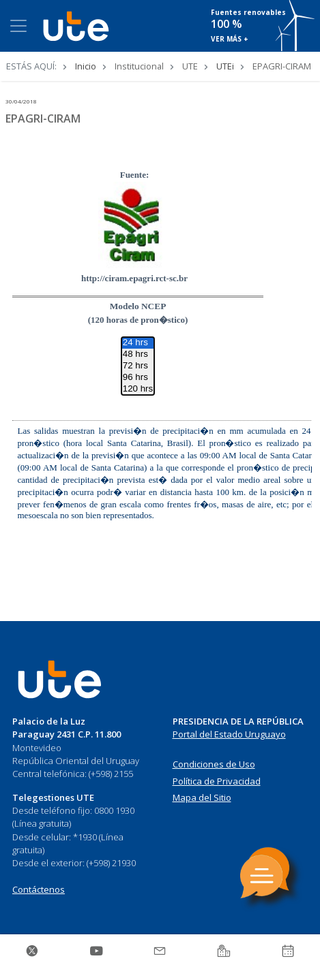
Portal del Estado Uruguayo (229, 734)
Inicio (85, 66)
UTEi (225, 66)
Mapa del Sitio (202, 797)
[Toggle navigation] (18, 26)
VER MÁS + (229, 39)
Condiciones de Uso (214, 764)
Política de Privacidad (217, 781)
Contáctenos (38, 889)
